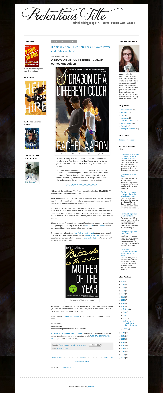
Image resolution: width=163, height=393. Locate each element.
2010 (123, 352)
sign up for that (90, 238)
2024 (123, 288)
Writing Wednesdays (128, 129)
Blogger (91, 387)
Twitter (101, 226)
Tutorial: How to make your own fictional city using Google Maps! (128, 194)
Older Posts (108, 357)
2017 (123, 306)
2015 (123, 336)
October (126, 309)
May (125, 318)
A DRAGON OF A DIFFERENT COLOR (66, 334)
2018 (123, 303)
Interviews (124, 118)
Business (124, 113)
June (125, 315)
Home (82, 357)
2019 (123, 300)
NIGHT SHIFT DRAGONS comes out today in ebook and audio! (129, 253)
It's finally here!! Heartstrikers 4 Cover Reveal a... (130, 323)
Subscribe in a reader (126, 140)
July (125, 312)
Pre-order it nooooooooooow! (81, 184)
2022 (123, 294)
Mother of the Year (92, 235)
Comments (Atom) (67, 367)
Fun (122, 115)
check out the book (71, 316)
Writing (123, 126)
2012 (123, 345)
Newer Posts (56, 357)
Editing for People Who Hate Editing (129, 233)
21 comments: (81, 345)
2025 (123, 284)
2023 (123, 291)
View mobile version (82, 362)
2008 (123, 355)
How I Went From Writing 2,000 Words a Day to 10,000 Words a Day (130, 156)
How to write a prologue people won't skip (129, 215)
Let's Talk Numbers (127, 121)
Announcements (62, 348)
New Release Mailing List (84, 233)
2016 (123, 333)
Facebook (89, 226)
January (126, 329)
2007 (123, 358)
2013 (123, 342)
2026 (123, 281)
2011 (123, 348)
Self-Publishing (126, 123)
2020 (123, 297)
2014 (123, 339)
